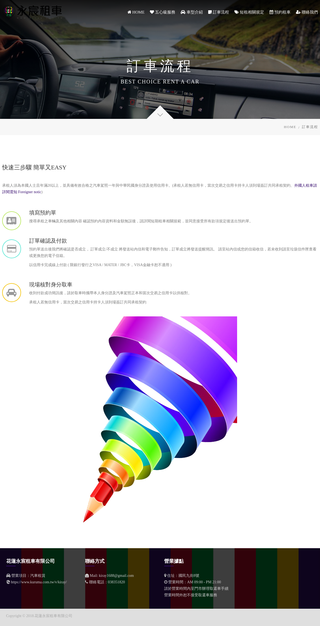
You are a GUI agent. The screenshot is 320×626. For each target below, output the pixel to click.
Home (290, 127)
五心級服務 (162, 12)
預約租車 (280, 12)
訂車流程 (218, 12)
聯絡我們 (307, 12)
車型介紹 (192, 12)
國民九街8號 (188, 576)
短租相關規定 (249, 12)
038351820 (116, 582)
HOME (135, 12)
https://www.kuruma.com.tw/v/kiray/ (39, 582)
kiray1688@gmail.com (116, 576)
